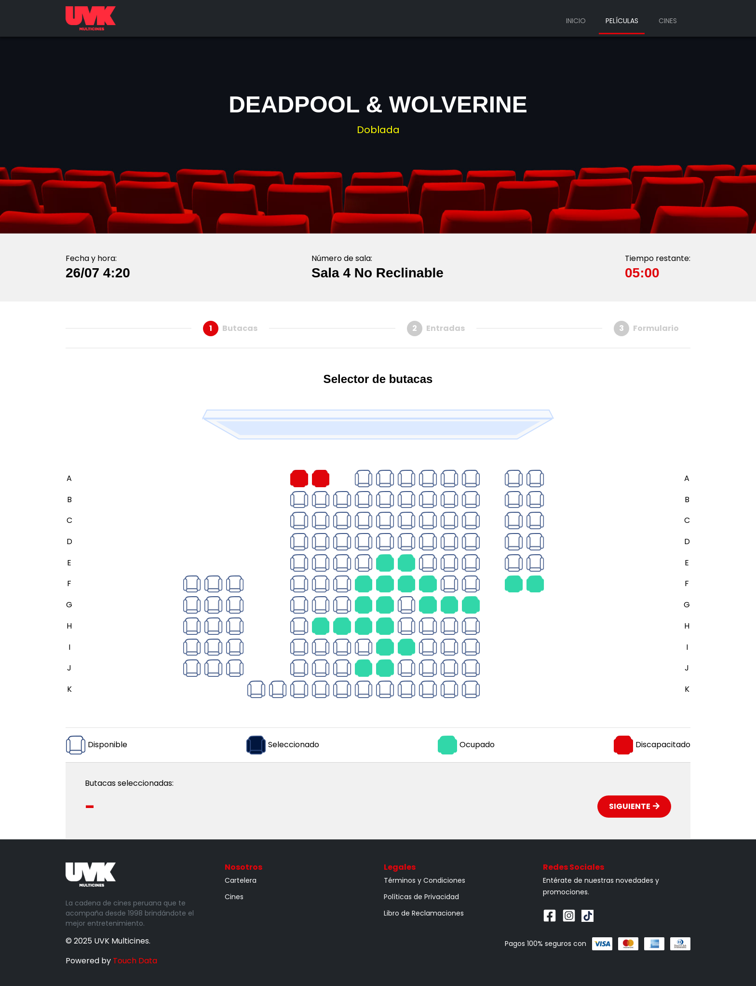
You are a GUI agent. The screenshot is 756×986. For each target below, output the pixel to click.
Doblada (378, 130)
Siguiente (634, 806)
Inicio (576, 21)
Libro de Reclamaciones (424, 913)
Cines (668, 21)
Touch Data (135, 960)
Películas (622, 21)
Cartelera (240, 880)
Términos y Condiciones (424, 880)
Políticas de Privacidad (421, 897)
